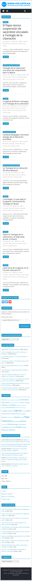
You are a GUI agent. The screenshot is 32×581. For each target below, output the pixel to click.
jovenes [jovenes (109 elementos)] (3, 414)
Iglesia (24, 77)
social (17, 79)
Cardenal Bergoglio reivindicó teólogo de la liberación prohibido (16, 136)
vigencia (20, 177)
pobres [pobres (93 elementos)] (17, 421)
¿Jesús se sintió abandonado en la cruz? (12, 365)
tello (9, 146)
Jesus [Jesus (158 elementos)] (28, 411)
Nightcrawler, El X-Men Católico (10, 349)
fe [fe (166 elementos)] (13, 411)
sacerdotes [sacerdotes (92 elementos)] (23, 424)
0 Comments (24, 41)
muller (4, 112)
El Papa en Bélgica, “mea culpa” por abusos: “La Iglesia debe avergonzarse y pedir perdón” (14, 459)
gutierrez (9, 110)
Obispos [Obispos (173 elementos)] (17, 417)
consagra (6, 108)
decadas (17, 175)
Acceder (3, 491)
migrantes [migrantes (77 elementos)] (23, 414)
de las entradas (6, 494)
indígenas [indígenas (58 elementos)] (24, 411)
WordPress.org (5, 499)
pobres (14, 79)
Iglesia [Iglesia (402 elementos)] (18, 410)
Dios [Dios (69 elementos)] (8, 405)
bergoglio (11, 143)
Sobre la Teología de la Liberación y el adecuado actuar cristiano (14, 236)
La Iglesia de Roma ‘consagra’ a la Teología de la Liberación (16, 102)
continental (22, 208)
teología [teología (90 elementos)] (24, 427)
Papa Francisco (22, 43)
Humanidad (20, 77)
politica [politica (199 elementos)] (23, 421)
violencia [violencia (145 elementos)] (11, 430)
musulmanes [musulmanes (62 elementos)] (10, 417)
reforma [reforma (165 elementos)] (10, 424)
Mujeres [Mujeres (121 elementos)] (4, 417)
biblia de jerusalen (15, 274)
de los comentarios (8, 496)
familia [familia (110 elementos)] (10, 411)
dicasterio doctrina (14, 108)
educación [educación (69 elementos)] (17, 407)
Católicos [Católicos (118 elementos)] (7, 402)
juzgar (4, 79)
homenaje (14, 110)
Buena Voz (16, 41)
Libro (24, 110)
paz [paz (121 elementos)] (14, 421)
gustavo (5, 110)
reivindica (5, 146)
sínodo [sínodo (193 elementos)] (18, 427)
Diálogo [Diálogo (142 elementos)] (13, 405)
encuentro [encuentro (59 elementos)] (23, 407)
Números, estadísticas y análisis (11, 65)
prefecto (5, 245)
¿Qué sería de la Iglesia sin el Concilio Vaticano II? (15, 269)
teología (22, 79)
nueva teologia (21, 277)
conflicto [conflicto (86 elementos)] (21, 402)
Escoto (10, 43)
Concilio (6, 265)
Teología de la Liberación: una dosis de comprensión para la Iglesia (14, 70)
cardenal (17, 143)
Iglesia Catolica (7, 277)
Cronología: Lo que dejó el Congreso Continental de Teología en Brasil (14, 201)
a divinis (6, 43)
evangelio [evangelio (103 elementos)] (4, 411)
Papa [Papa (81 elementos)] (22, 417)
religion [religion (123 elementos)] (16, 424)
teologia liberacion (12, 245)
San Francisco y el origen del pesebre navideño (14, 370)
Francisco (14, 77)
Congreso (16, 208)
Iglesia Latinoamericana (9, 132)
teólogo (5, 45)
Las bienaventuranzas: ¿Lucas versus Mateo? (13, 356)
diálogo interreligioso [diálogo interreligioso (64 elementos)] (21, 405)
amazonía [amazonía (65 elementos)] (8, 400)
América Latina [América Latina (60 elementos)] (15, 400)
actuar (4, 77)
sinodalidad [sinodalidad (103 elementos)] (4, 427)
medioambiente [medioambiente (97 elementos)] (15, 414)
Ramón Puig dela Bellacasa (8, 453)
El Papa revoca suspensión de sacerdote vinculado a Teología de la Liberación (15, 31)
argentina (6, 143)
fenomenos (23, 175)
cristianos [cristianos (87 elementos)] (27, 402)
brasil (12, 208)
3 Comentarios (23, 106)
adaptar (13, 175)
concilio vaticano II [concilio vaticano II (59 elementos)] (15, 402)
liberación (15, 43)
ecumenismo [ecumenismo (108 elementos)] (11, 407)
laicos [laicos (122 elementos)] (9, 414)
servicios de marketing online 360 (10, 444)
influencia (5, 177)
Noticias (6, 22)
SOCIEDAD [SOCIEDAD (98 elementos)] (12, 427)
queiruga (15, 210)
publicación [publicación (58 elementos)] (4, 424)
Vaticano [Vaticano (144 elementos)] (4, 430)
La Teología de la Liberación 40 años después (15, 169)
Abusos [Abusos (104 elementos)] (3, 400)
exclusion (8, 77)
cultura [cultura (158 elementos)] (4, 405)
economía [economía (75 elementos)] (3, 407)
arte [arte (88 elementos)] (20, 400)
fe (19, 108)
